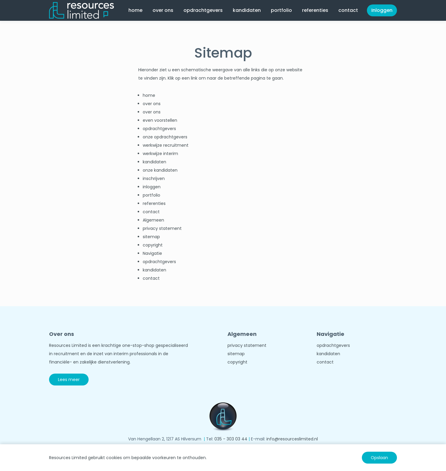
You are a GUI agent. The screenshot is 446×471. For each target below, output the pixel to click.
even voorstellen (160, 120)
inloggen (152, 187)
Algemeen (153, 220)
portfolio (281, 10)
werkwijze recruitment (166, 145)
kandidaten (247, 10)
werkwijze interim (160, 154)
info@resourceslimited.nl (292, 439)
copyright (153, 245)
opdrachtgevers (203, 10)
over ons (163, 10)
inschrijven (154, 178)
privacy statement (162, 228)
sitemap (151, 237)
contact (348, 10)
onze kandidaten (160, 170)
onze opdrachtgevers (165, 137)
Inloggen (381, 10)
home (135, 10)
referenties (315, 10)
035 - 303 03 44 (230, 439)
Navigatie (152, 253)
